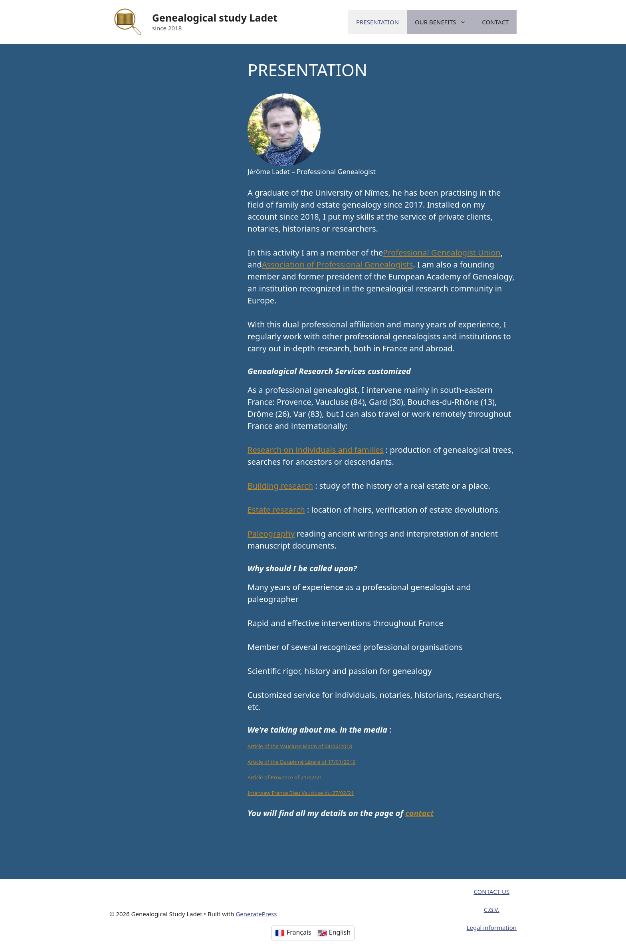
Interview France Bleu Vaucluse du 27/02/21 (301, 792)
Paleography (271, 533)
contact (419, 813)
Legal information (492, 927)
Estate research (276, 509)
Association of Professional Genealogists (337, 264)
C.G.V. (491, 909)
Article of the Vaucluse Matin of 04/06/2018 (300, 746)
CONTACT (495, 22)
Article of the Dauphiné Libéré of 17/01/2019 (301, 761)
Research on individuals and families (316, 449)
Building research (280, 485)
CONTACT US (491, 892)
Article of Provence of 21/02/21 (285, 777)
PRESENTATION (377, 22)
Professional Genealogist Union (442, 252)
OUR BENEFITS (444, 22)
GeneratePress (256, 914)
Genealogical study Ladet (214, 17)
